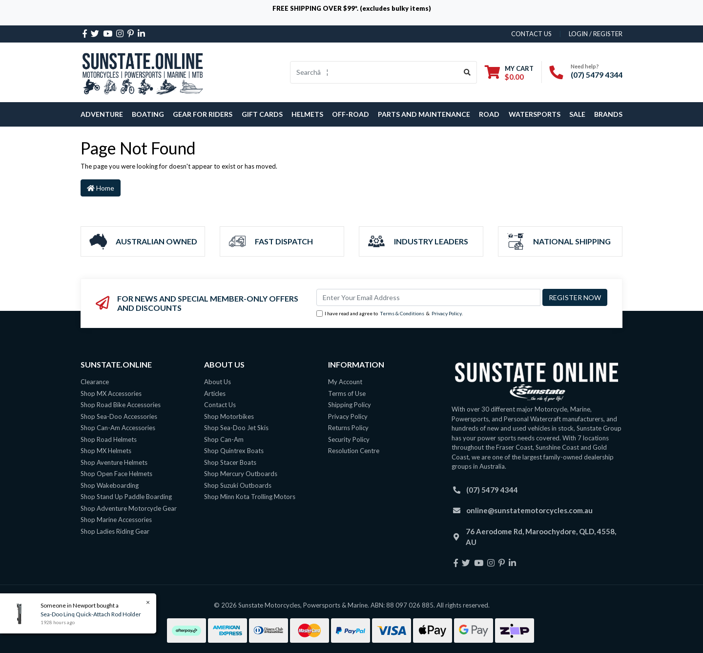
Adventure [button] (102, 114)
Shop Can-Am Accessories (118, 428)
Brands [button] (608, 114)
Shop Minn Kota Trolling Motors (249, 497)
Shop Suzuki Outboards (237, 485)
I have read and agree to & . (389, 314)
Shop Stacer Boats (230, 462)
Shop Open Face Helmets (116, 474)
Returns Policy (348, 428)
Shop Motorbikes (229, 416)
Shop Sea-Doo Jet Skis (236, 428)
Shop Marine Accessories (116, 519)
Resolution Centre (353, 451)
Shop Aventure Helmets (114, 462)
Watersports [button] (534, 114)
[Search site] (467, 72)
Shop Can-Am (224, 439)
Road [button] (489, 114)
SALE (577, 114)
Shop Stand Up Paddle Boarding (126, 497)
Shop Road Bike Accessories (121, 405)
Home (100, 188)
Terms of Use (347, 393)
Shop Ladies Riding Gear (115, 531)
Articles (215, 393)
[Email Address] (428, 297)
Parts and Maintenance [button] (424, 114)
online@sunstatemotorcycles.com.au (529, 510)
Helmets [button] (307, 114)
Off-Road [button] (350, 114)
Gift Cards (262, 114)
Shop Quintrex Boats (234, 451)
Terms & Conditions (402, 313)
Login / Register (595, 34)
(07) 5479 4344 (596, 74)
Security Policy (349, 439)
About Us (217, 382)
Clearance (95, 382)
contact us (531, 34)
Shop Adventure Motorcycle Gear (129, 508)
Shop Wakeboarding (110, 485)
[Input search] (374, 72)
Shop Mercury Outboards (240, 474)
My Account (345, 382)
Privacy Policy (447, 313)
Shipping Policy (349, 405)
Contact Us (220, 405)
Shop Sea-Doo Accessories (119, 416)
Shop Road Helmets (109, 439)
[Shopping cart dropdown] (509, 73)
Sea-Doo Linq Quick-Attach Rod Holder (90, 614)
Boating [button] (148, 114)
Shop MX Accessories (111, 393)
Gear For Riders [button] (202, 114)
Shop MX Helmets (106, 451)
